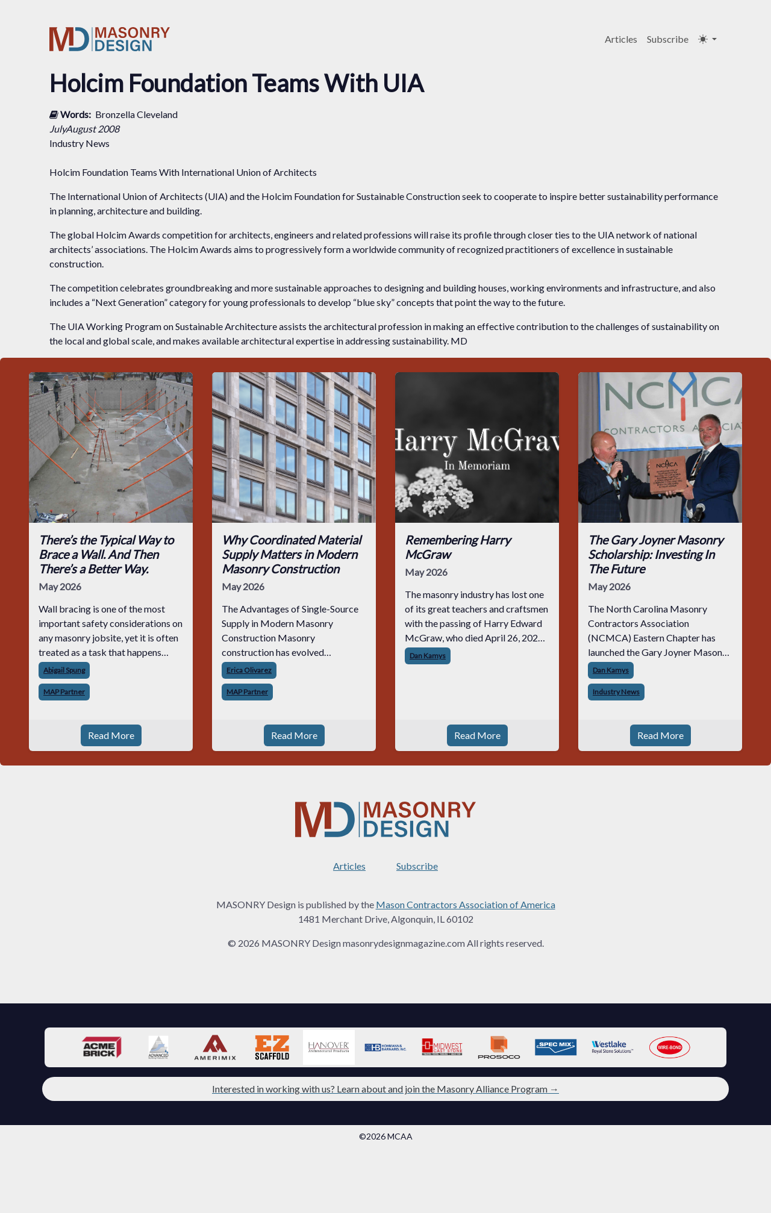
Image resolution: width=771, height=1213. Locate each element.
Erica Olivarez (249, 670)
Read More (111, 735)
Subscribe (667, 39)
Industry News (616, 691)
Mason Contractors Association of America (465, 904)
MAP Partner (64, 691)
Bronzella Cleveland (136, 114)
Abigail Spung (64, 670)
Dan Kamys (428, 655)
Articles (621, 39)
